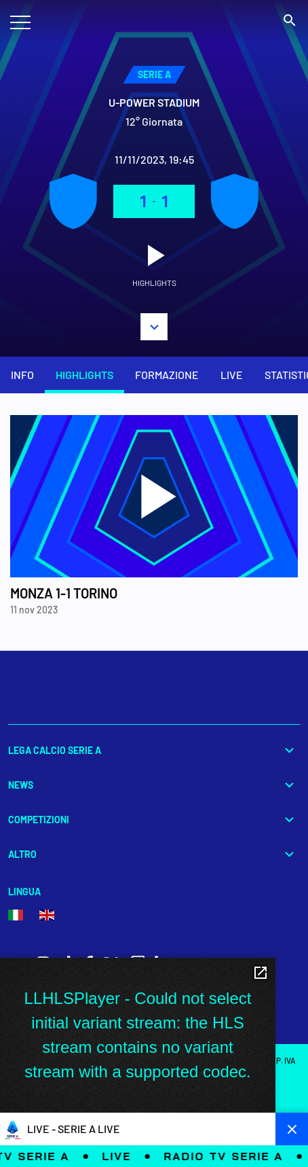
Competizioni (154, 819)
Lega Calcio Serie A (154, 750)
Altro (154, 854)
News (154, 784)
